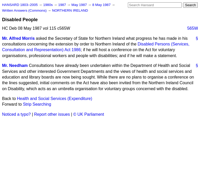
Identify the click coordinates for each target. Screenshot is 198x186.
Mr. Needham (15, 65)
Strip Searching (37, 104)
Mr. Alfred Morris (18, 38)
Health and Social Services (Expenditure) (54, 98)
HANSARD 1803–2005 (20, 5)
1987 (62, 5)
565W (192, 28)
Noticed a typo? (16, 114)
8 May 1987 (102, 5)
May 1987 (79, 5)
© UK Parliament (88, 114)
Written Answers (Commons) (25, 10)
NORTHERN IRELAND (70, 10)
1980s (48, 5)
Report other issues (52, 114)
